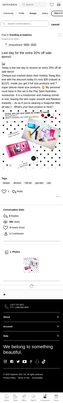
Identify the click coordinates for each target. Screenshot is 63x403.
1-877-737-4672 (17, 305)
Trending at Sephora (20, 35)
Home (6, 400)
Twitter (18, 361)
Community (45, 400)
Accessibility (37, 378)
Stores (56, 400)
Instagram (5, 361)
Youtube (25, 361)
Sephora (9, 5)
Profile (21, 13)
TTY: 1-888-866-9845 (19, 307)
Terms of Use (24, 378)
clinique (6, 183)
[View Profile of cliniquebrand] (19, 44)
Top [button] (4, 294)
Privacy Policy (9, 378)
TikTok (44, 361)
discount (17, 183)
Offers (24, 400)
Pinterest (31, 361)
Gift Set (28, 183)
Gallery (45, 13)
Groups (33, 13)
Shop (15, 400)
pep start (39, 183)
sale (49, 183)
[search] (33, 5)
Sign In (33, 397)
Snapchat (37, 361)
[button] (31, 138)
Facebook (12, 361)
